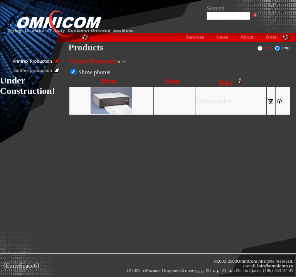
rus (268, 47)
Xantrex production (32, 70)
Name (172, 81)
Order (272, 37)
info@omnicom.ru (275, 266)
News (222, 37)
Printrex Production (32, 61)
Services (194, 37)
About (247, 37)
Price (226, 82)
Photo (109, 81)
